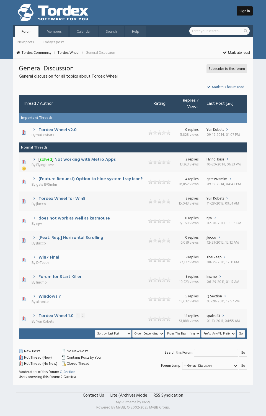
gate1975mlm (46, 185)
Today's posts (53, 42)
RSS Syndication (168, 395)
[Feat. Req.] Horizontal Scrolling (70, 237)
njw (39, 224)
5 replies (191, 296)
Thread (29, 103)
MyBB (120, 407)
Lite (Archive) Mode (128, 395)
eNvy (146, 402)
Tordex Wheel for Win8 (62, 198)
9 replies (192, 257)
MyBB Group (159, 407)
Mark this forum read (225, 87)
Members (54, 32)
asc (229, 104)
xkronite (42, 302)
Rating (160, 103)
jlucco (41, 204)
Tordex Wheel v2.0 (57, 130)
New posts (25, 42)
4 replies (191, 179)
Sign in (244, 11)
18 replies (191, 316)
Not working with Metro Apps (85, 159)
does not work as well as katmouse (74, 218)
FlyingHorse (45, 165)
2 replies (191, 159)
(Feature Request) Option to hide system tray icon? (90, 179)
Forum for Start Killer (60, 276)
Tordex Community (36, 53)
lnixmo (41, 282)
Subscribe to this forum (227, 69)
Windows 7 (49, 296)
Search (111, 32)
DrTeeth (42, 263)
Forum (27, 32)
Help (135, 32)
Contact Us (93, 395)
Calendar (84, 32)
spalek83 (213, 316)
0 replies (191, 130)
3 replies (192, 198)
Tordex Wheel (68, 53)
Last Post (216, 103)
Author (46, 103)
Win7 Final (48, 257)
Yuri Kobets (45, 135)
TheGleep (214, 257)
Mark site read (236, 53)
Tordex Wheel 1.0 (56, 316)
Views (192, 107)
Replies (189, 100)
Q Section (214, 296)
